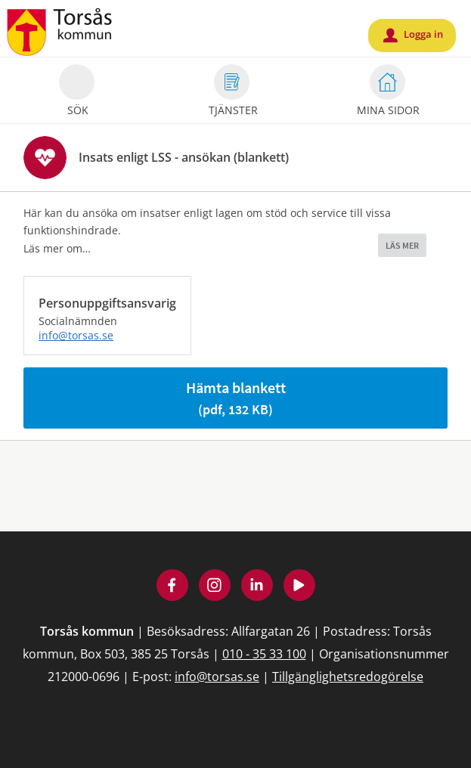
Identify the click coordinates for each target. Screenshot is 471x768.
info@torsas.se (76, 335)
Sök (77, 92)
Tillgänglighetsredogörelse (347, 676)
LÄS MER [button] (402, 245)
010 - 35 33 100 (264, 654)
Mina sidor (388, 92)
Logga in (413, 34)
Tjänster (233, 92)
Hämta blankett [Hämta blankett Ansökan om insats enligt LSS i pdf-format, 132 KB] (236, 398)
